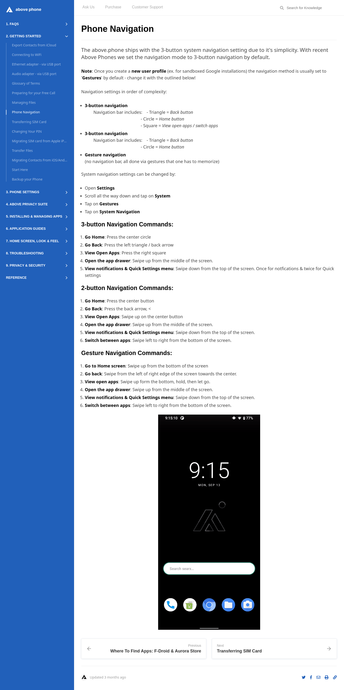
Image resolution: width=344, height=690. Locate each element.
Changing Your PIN (27, 131)
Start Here (20, 169)
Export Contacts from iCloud (34, 45)
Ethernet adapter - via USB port (36, 64)
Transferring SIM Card (29, 122)
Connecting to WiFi (26, 54)
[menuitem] (88, 8)
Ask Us (88, 7)
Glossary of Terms (26, 83)
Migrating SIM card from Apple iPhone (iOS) (40, 141)
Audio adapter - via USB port (34, 73)
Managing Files (24, 102)
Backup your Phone (27, 179)
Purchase (113, 7)
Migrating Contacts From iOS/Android (40, 160)
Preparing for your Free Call (33, 93)
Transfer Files (22, 150)
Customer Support (147, 7)
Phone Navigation (26, 112)
